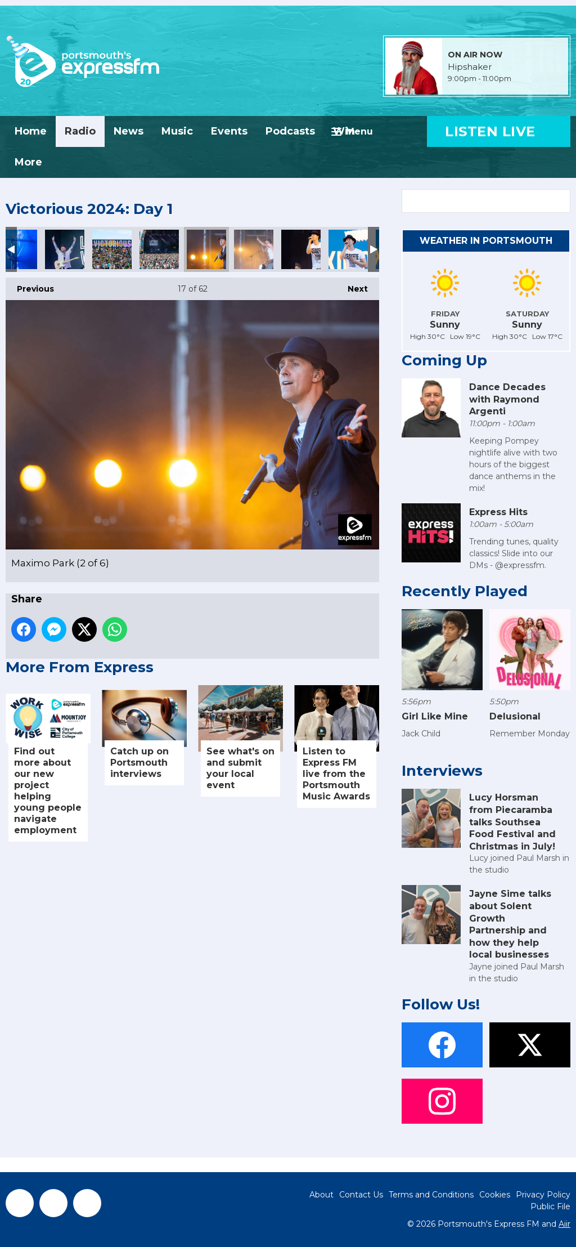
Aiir (564, 1224)
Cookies (494, 1195)
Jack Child (421, 733)
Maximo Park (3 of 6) (253, 249)
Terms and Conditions (431, 1195)
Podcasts (290, 131)
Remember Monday (529, 733)
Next (352, 286)
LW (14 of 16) (64, 249)
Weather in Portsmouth (486, 240)
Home (31, 131)
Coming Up (444, 360)
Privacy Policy (543, 1195)
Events (229, 131)
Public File (550, 1206)
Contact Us (361, 1195)
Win (344, 131)
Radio (80, 131)
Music (177, 131)
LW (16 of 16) (159, 249)
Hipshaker (470, 67)
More (28, 162)
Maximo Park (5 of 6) (348, 249)
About (321, 1195)
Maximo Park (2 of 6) (206, 249)
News (128, 131)
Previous (30, 286)
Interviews (442, 771)
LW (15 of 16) (112, 249)
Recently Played (465, 591)
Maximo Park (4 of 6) (301, 249)
